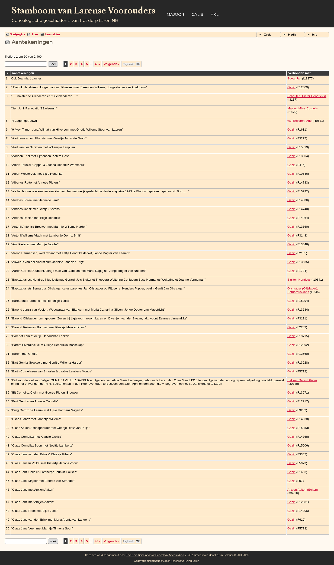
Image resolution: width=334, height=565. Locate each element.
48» (97, 64)
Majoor (175, 14)
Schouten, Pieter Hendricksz (306, 96)
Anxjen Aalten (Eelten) (302, 489)
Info (314, 34)
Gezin (291, 87)
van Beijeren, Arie (299, 120)
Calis (197, 14)
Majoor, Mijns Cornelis (302, 108)
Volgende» (111, 64)
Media (292, 34)
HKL (214, 14)
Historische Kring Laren (184, 560)
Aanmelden (52, 34)
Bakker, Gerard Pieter (302, 380)
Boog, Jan (294, 78)
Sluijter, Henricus (299, 279)
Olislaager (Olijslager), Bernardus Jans (302, 290)
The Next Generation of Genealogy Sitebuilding (155, 555)
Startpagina (17, 34)
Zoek (35, 34)
